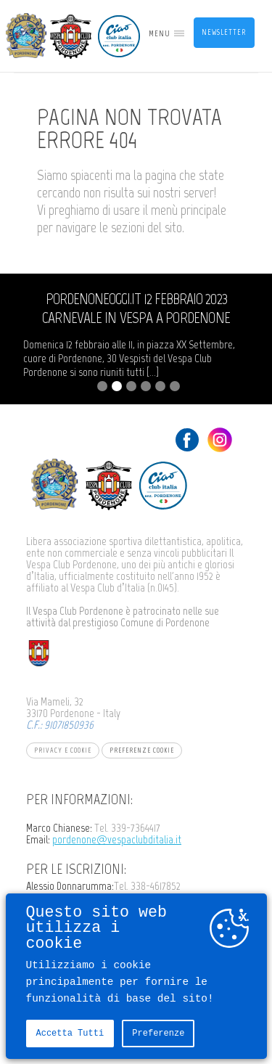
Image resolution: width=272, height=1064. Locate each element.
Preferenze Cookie (142, 750)
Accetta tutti (70, 1033)
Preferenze (158, 1033)
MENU (159, 33)
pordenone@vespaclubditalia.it (116, 839)
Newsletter (224, 32)
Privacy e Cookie (62, 750)
